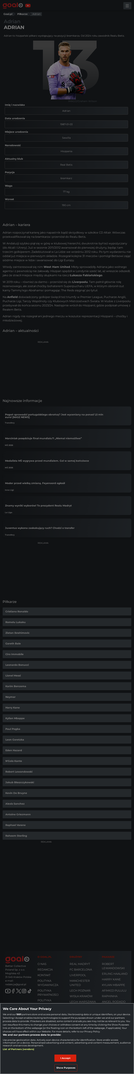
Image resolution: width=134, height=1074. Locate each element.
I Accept (65, 1058)
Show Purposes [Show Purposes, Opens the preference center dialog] (65, 1067)
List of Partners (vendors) (18, 1049)
